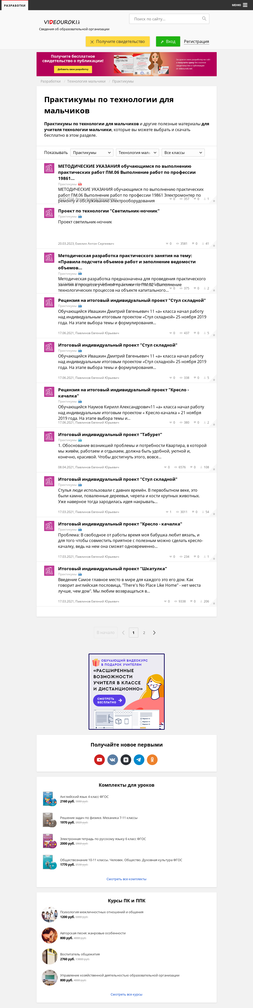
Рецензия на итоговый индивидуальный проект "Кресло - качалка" (123, 393)
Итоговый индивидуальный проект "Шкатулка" (112, 569)
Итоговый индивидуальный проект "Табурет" (110, 435)
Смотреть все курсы (126, 994)
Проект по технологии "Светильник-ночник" (109, 211)
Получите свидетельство (118, 41)
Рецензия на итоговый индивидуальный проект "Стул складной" (132, 300)
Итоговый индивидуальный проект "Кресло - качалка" (120, 524)
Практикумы (123, 81)
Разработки (51, 81)
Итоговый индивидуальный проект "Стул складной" (117, 345)
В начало (104, 632)
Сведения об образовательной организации (74, 29)
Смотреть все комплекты (126, 879)
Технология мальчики (86, 81)
